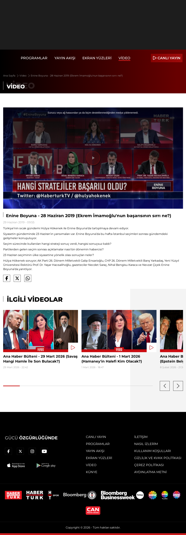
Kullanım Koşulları (152, 451)
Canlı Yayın (96, 437)
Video (124, 58)
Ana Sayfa (11, 75)
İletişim (141, 437)
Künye (91, 472)
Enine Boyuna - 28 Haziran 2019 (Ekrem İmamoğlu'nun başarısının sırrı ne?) (77, 75)
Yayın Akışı (64, 58)
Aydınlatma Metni (150, 472)
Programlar (34, 58)
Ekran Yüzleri (97, 58)
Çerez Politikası (149, 465)
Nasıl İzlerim (146, 444)
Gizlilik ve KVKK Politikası (157, 458)
